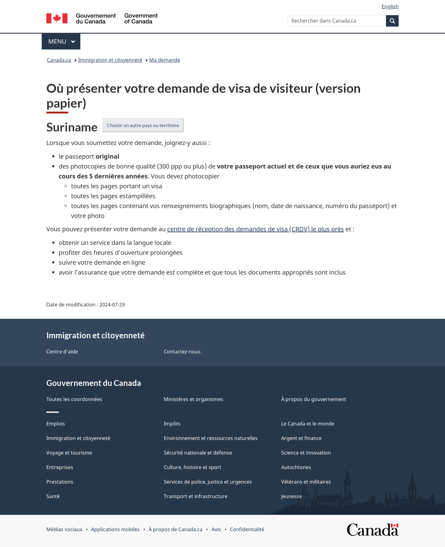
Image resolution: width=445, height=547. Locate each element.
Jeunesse (291, 496)
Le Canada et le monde (307, 423)
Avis (216, 529)
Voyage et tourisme (69, 452)
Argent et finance (301, 438)
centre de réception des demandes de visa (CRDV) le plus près (255, 229)
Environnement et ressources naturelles (211, 438)
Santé (53, 496)
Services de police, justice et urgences (208, 481)
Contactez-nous (182, 351)
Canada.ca (59, 60)
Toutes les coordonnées (74, 399)
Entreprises (59, 467)
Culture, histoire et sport (192, 467)
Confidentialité (247, 529)
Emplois (55, 423)
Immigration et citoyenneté (110, 60)
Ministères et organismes (193, 399)
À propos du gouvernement (313, 399)
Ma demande (164, 60)
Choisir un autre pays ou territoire (143, 125)
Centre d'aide (62, 351)
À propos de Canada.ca (175, 529)
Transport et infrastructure (195, 496)
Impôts (172, 423)
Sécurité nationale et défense (198, 452)
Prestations (59, 481)
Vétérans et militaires (306, 481)
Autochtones (296, 467)
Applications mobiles (115, 529)
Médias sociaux (64, 529)
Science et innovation (306, 452)
